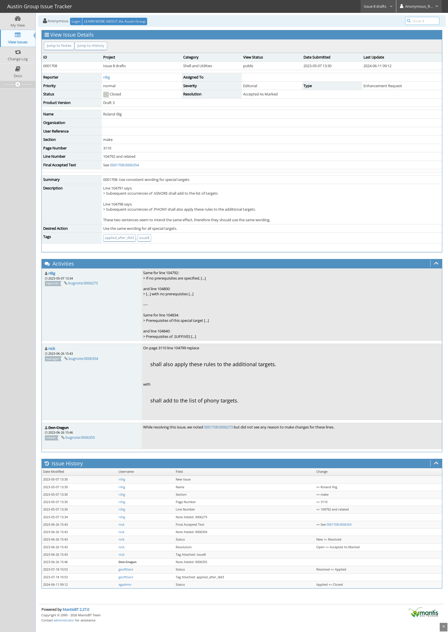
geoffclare (126, 569)
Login (76, 21)
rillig (106, 77)
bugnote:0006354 (83, 358)
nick (51, 348)
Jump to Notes (59, 45)
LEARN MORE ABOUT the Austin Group (114, 21)
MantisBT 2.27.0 (76, 609)
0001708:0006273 (218, 427)
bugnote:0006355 (80, 437)
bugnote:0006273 (83, 283)
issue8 (144, 237)
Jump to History (90, 45)
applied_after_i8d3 (119, 237)
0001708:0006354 (124, 165)
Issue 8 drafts (378, 6)
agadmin (125, 585)
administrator (64, 620)
